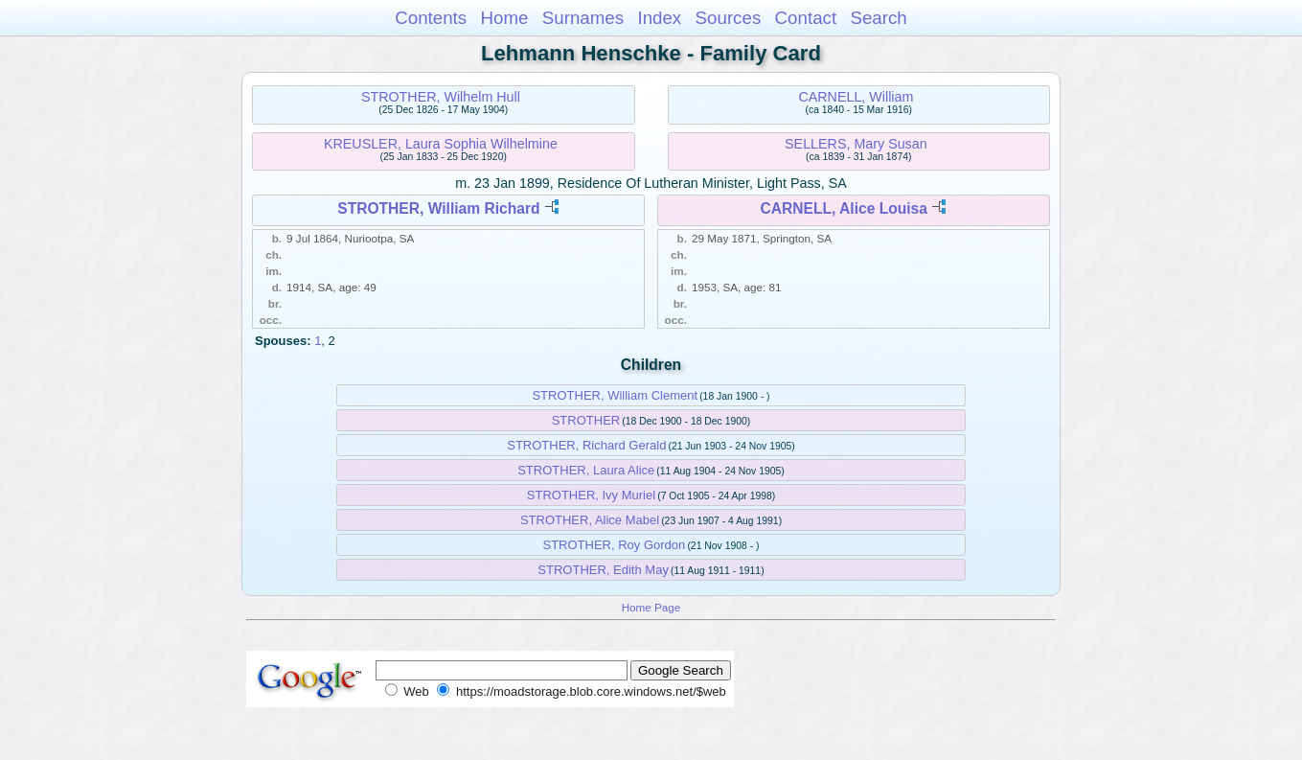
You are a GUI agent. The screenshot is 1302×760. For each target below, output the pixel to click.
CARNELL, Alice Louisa (844, 208)
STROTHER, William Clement (614, 395)
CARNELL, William (855, 96)
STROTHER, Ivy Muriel (591, 495)
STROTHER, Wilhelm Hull (440, 96)
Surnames (583, 18)
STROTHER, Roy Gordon (613, 545)
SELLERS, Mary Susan (856, 143)
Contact (806, 18)
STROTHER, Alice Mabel (589, 520)
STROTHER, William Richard (438, 208)
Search (878, 18)
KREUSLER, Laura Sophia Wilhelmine (441, 143)
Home (504, 18)
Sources (729, 18)
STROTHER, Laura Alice (585, 470)
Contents (431, 18)
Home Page (651, 607)
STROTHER (586, 420)
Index (659, 18)
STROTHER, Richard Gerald (586, 445)
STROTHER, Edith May (603, 570)
